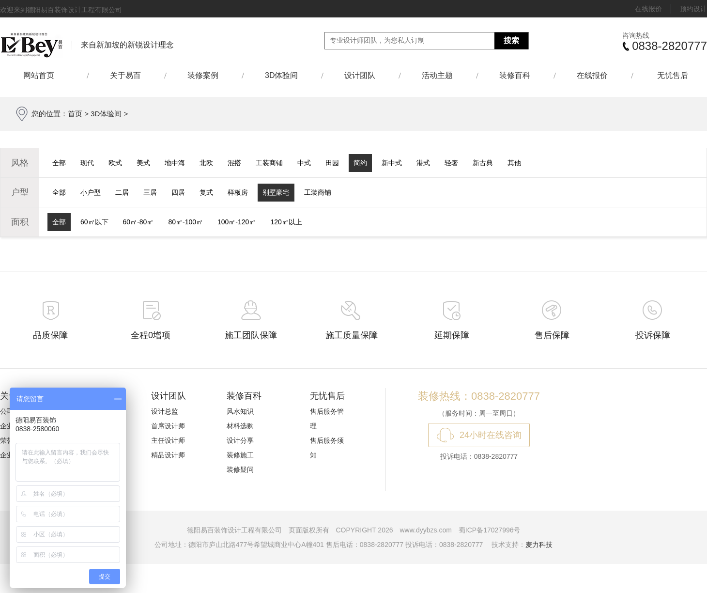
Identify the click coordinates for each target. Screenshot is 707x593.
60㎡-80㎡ (138, 222)
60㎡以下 (94, 222)
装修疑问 (240, 469)
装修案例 (202, 75)
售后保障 (552, 335)
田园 (332, 163)
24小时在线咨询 (491, 435)
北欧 (206, 163)
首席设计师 (168, 426)
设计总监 (164, 411)
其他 (514, 163)
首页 (75, 113)
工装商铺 (269, 163)
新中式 (392, 163)
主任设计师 (168, 440)
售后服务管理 (327, 418)
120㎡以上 (286, 222)
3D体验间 (281, 75)
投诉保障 (652, 335)
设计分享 (240, 440)
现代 (87, 163)
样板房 (238, 192)
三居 (150, 192)
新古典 (483, 163)
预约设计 (693, 9)
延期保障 (451, 335)
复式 (206, 192)
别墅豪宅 (276, 192)
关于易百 (125, 75)
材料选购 (240, 426)
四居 (178, 192)
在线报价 (648, 9)
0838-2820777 (669, 45)
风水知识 (240, 411)
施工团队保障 (251, 335)
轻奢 (451, 163)
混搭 (234, 163)
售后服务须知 (327, 448)
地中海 (175, 163)
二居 (122, 192)
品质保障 (50, 335)
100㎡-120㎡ (236, 222)
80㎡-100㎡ (185, 222)
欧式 (115, 163)
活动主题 (437, 75)
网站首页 (43, 75)
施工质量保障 (351, 335)
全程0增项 (150, 335)
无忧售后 (672, 75)
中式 (304, 163)
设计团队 (359, 75)
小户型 (90, 192)
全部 (59, 163)
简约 (360, 163)
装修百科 (514, 75)
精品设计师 (168, 455)
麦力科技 (539, 544)
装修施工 (240, 455)
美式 (143, 163)
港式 (423, 163)
